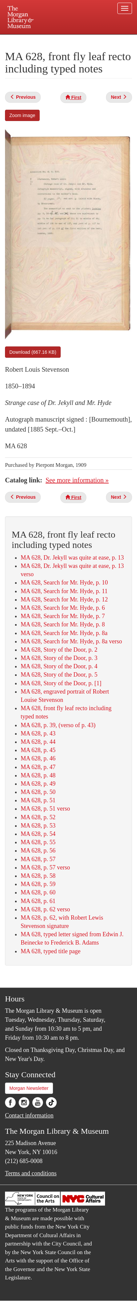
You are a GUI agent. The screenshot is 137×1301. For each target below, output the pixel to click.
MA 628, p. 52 (38, 817)
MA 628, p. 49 (38, 783)
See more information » (77, 480)
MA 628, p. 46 (38, 758)
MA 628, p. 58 (38, 875)
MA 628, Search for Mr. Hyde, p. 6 (63, 607)
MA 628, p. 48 (38, 775)
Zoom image (22, 115)
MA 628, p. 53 (38, 825)
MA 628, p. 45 (38, 750)
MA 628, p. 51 (38, 800)
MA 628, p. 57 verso (45, 867)
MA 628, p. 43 (38, 733)
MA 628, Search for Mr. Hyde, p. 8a (64, 633)
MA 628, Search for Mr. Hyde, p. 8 (63, 624)
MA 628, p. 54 (38, 834)
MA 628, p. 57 (38, 859)
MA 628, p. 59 (38, 884)
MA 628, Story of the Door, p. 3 (59, 658)
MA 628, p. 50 (38, 792)
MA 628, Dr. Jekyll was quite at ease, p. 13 (72, 557)
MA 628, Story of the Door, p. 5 (59, 674)
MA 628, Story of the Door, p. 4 (59, 666)
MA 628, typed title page (50, 951)
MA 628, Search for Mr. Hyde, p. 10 (64, 582)
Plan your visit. (20, 39)
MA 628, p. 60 (38, 892)
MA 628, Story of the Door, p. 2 (59, 649)
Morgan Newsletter (29, 1088)
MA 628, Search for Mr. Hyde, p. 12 (64, 599)
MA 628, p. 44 (38, 741)
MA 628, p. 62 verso (45, 909)
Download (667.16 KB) (32, 352)
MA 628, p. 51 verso (45, 808)
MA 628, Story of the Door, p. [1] (61, 683)
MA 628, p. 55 (38, 842)
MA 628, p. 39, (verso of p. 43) (58, 725)
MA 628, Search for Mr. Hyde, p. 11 (64, 591)
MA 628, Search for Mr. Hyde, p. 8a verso (71, 641)
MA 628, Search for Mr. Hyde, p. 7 (63, 616)
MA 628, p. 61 (38, 901)
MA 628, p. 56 (38, 850)
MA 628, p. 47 (38, 767)
